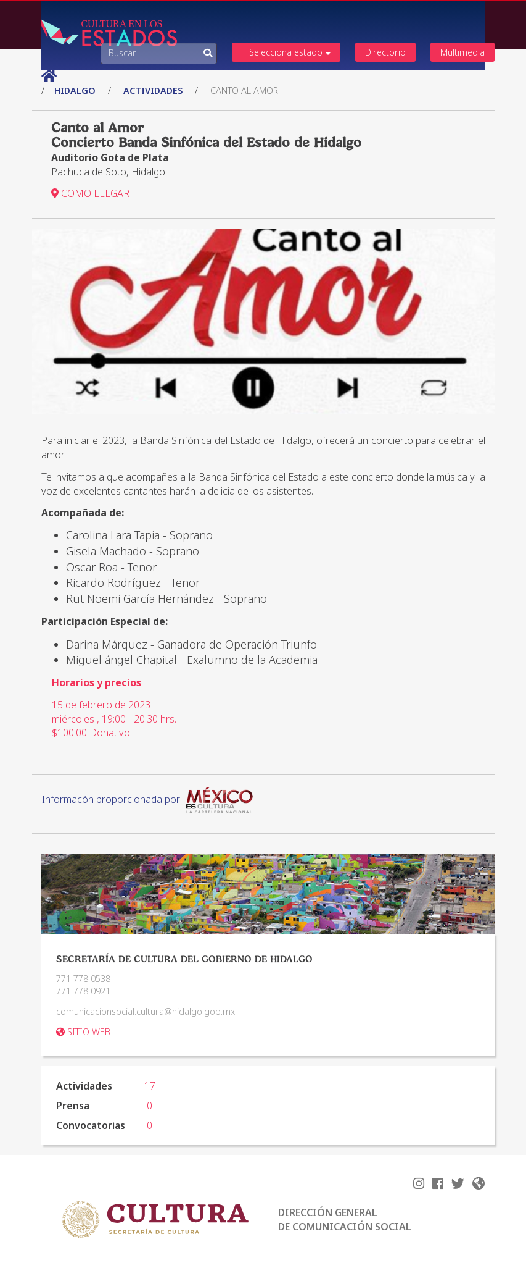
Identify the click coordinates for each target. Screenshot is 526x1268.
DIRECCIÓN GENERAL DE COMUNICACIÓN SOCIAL (344, 1219)
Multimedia (462, 52)
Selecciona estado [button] (290, 52)
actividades (153, 90)
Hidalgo (76, 90)
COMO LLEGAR (90, 193)
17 (149, 1086)
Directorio (385, 52)
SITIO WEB (83, 1032)
